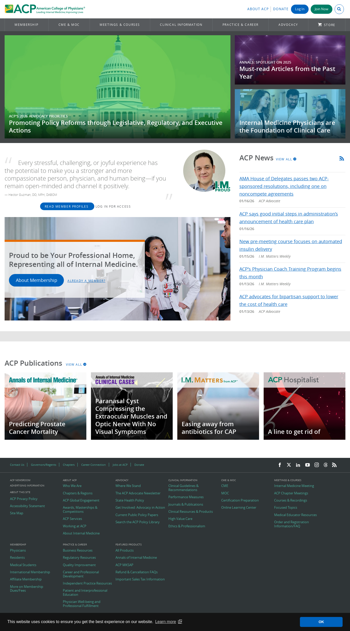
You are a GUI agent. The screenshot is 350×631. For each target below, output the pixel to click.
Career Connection (93, 465)
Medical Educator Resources (295, 515)
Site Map (16, 513)
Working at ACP (74, 526)
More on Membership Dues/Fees (26, 589)
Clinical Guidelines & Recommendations (183, 488)
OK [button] (321, 622)
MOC (225, 493)
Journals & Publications (185, 505)
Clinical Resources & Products (190, 512)
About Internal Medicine (81, 533)
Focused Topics (285, 508)
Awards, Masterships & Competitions (80, 510)
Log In (300, 9)
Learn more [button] (165, 622)
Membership (26, 24)
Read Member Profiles (67, 206)
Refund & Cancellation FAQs (136, 572)
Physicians (18, 551)
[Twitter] (289, 465)
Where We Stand (128, 486)
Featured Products (128, 544)
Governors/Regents (43, 465)
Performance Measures (186, 497)
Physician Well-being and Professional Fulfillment (81, 604)
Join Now (321, 9)
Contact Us (17, 465)
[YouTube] (307, 465)
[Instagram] (316, 465)
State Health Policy (129, 500)
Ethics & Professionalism (186, 526)
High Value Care (180, 519)
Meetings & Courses (120, 24)
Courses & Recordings (290, 500)
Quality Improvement (79, 565)
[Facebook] (279, 465)
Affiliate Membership (26, 579)
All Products (124, 551)
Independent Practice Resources (87, 583)
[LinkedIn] (298, 465)
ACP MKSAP (124, 565)
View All (286, 159)
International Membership (30, 572)
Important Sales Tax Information (140, 579)
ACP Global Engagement (81, 500)
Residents (17, 558)
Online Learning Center (238, 508)
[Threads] (326, 465)
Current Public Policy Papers (136, 515)
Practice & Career (241, 24)
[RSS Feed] (334, 465)
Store (329, 25)
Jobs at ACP (120, 465)
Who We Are (72, 486)
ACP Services (72, 519)
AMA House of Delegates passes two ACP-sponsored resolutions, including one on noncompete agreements (284, 186)
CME (224, 486)
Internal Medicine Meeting (294, 486)
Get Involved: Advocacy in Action (140, 508)
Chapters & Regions (77, 493)
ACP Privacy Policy (24, 499)
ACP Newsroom (20, 480)
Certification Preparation (240, 500)
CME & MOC (69, 24)
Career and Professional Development (81, 574)
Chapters (69, 465)
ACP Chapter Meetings (291, 493)
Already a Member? (86, 281)
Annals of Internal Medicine (136, 558)
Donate (280, 9)
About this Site (20, 492)
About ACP (258, 9)
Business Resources (77, 551)
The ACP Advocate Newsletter (137, 493)
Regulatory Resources (79, 558)
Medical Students (23, 565)
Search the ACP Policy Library (137, 522)
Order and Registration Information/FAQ (291, 524)
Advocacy (288, 24)
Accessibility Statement (27, 506)
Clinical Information (181, 24)
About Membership (36, 280)
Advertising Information (27, 485)
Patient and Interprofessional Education (85, 593)
